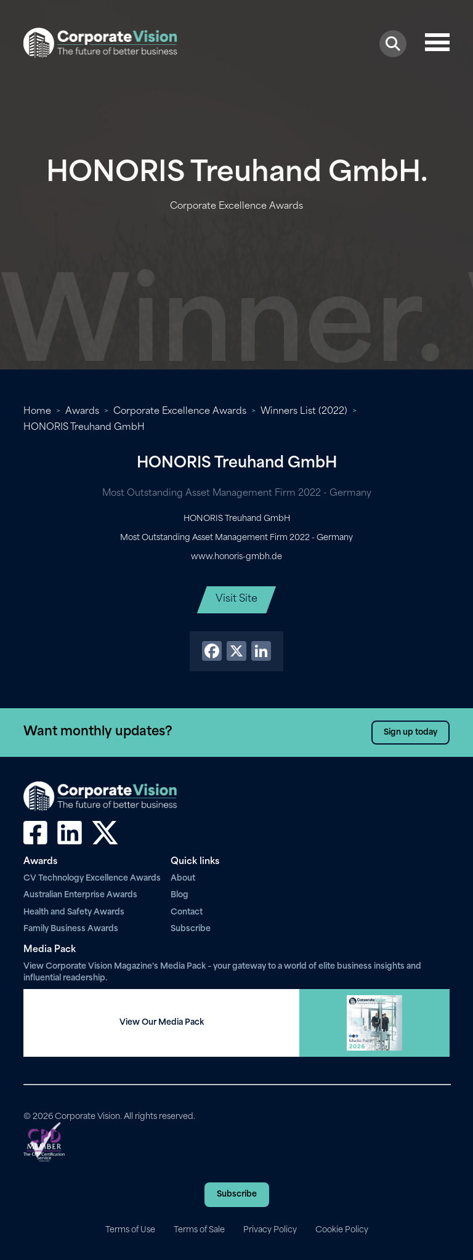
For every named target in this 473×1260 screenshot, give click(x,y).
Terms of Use (130, 1230)
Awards (82, 411)
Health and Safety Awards (73, 912)
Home (37, 411)
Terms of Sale (199, 1230)
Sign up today (410, 733)
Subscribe (191, 929)
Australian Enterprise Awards (80, 895)
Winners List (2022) (304, 411)
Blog (179, 895)
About (183, 878)
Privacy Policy (270, 1230)
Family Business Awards (70, 929)
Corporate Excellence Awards (179, 411)
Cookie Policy (341, 1230)
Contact (187, 912)
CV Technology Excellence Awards (92, 878)
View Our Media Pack (161, 1023)
